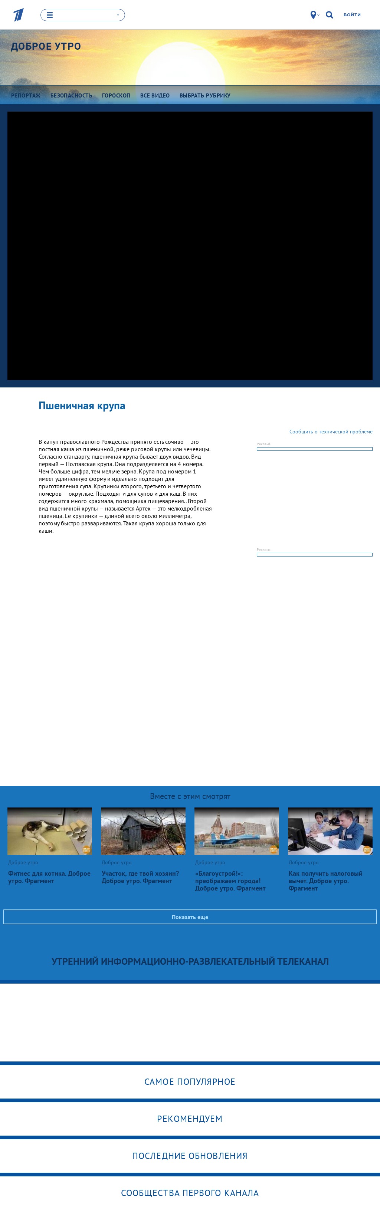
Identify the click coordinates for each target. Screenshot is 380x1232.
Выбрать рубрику (205, 95)
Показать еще (190, 916)
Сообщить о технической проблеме (331, 431)
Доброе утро (46, 46)
